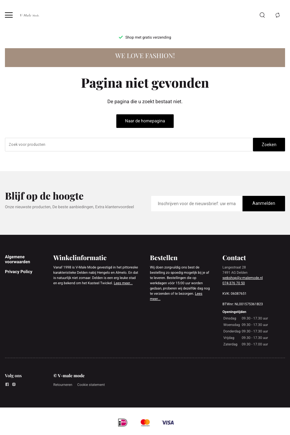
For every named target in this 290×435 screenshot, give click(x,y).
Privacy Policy (18, 271)
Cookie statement (91, 384)
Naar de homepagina (145, 121)
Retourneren (62, 384)
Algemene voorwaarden (17, 259)
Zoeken (269, 144)
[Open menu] (9, 15)
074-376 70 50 (233, 283)
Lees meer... (123, 283)
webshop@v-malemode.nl (242, 278)
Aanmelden (263, 203)
